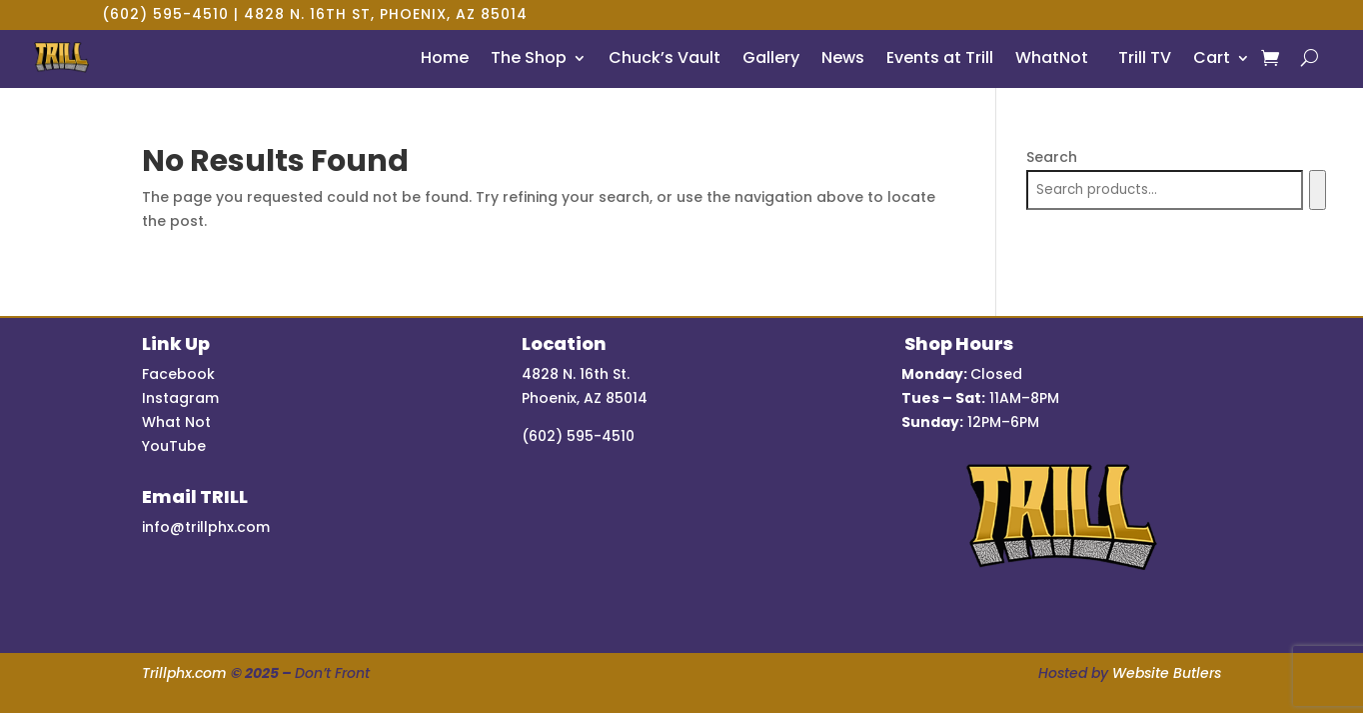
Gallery (770, 57)
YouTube (174, 446)
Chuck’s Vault (664, 57)
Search (1051, 157)
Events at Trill (939, 57)
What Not (176, 422)
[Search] (1317, 190)
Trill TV (1140, 57)
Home (445, 57)
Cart (1211, 57)
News (842, 57)
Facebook (178, 374)
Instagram (180, 398)
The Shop (529, 57)
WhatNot (1051, 57)
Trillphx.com (184, 673)
